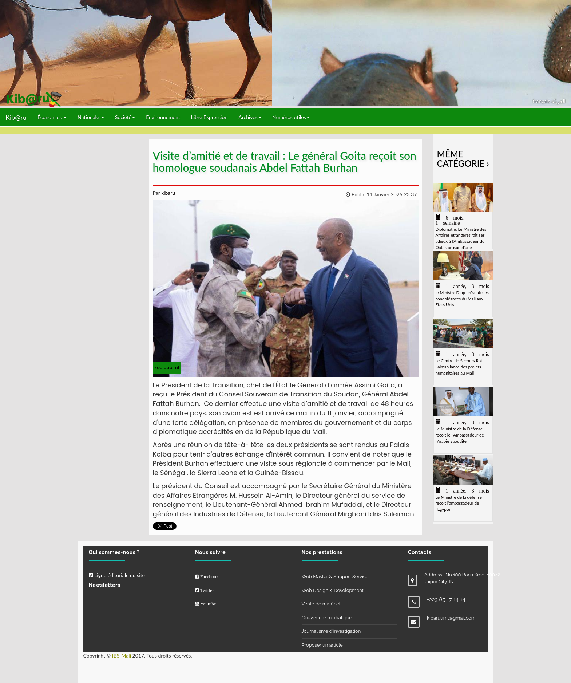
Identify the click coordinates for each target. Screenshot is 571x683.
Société (125, 117)
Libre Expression (209, 117)
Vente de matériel (321, 604)
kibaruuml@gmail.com (451, 618)
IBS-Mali (121, 655)
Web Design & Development (333, 590)
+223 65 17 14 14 (446, 599)
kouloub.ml (167, 367)
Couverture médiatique (327, 617)
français (542, 101)
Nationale (91, 117)
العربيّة (558, 101)
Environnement (163, 117)
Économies (52, 117)
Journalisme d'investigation (331, 631)
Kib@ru (16, 117)
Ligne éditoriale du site (117, 575)
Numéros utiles (291, 117)
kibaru (167, 193)
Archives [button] (249, 117)
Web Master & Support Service (335, 576)
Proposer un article (322, 645)
